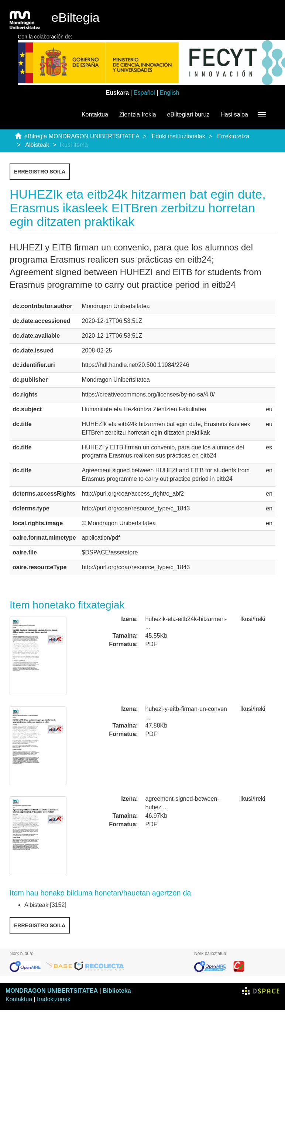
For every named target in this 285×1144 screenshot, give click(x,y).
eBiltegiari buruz (188, 114)
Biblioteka (117, 991)
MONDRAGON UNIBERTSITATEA (52, 991)
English (169, 93)
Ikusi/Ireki (252, 619)
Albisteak (37, 145)
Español (144, 93)
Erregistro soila (39, 172)
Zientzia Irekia (137, 114)
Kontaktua (95, 114)
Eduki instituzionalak (178, 136)
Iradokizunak (54, 999)
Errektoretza (233, 136)
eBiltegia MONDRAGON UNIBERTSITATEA (82, 136)
